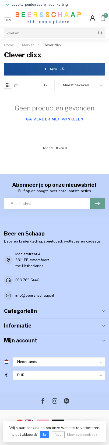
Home (9, 45)
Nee (58, 434)
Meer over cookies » (82, 434)
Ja (44, 434)
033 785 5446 (27, 280)
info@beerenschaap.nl (34, 295)
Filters (54, 69)
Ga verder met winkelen (54, 119)
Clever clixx (52, 45)
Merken (28, 45)
